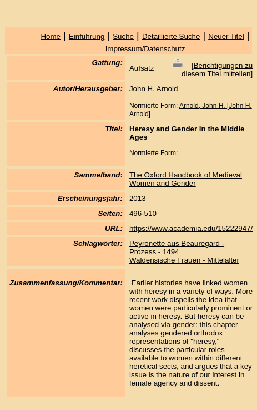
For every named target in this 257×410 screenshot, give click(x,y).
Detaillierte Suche (171, 36)
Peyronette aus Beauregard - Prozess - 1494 (176, 247)
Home (51, 36)
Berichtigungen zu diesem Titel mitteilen (217, 69)
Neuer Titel (226, 36)
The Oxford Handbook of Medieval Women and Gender (185, 179)
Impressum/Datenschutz (145, 49)
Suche (123, 36)
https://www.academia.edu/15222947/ (191, 228)
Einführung (86, 36)
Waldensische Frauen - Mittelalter (184, 260)
